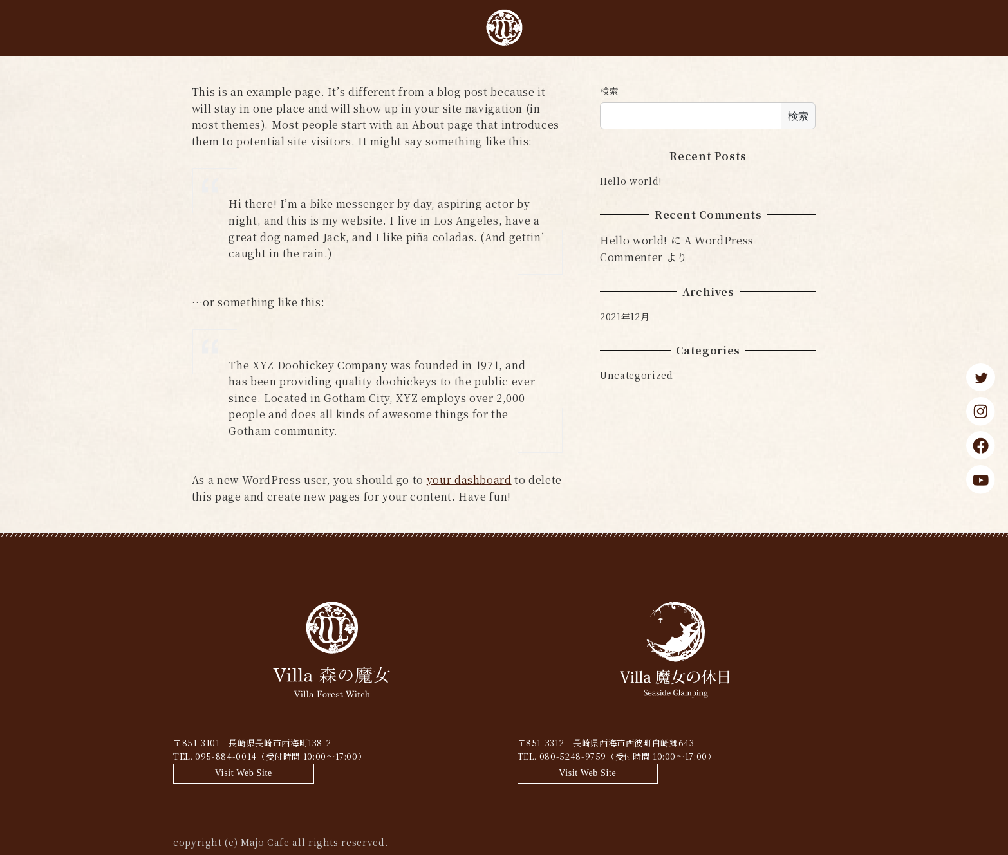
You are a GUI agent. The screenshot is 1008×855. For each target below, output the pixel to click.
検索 (609, 90)
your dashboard (469, 479)
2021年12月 (624, 316)
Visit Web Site (434, 750)
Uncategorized (636, 375)
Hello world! (631, 180)
